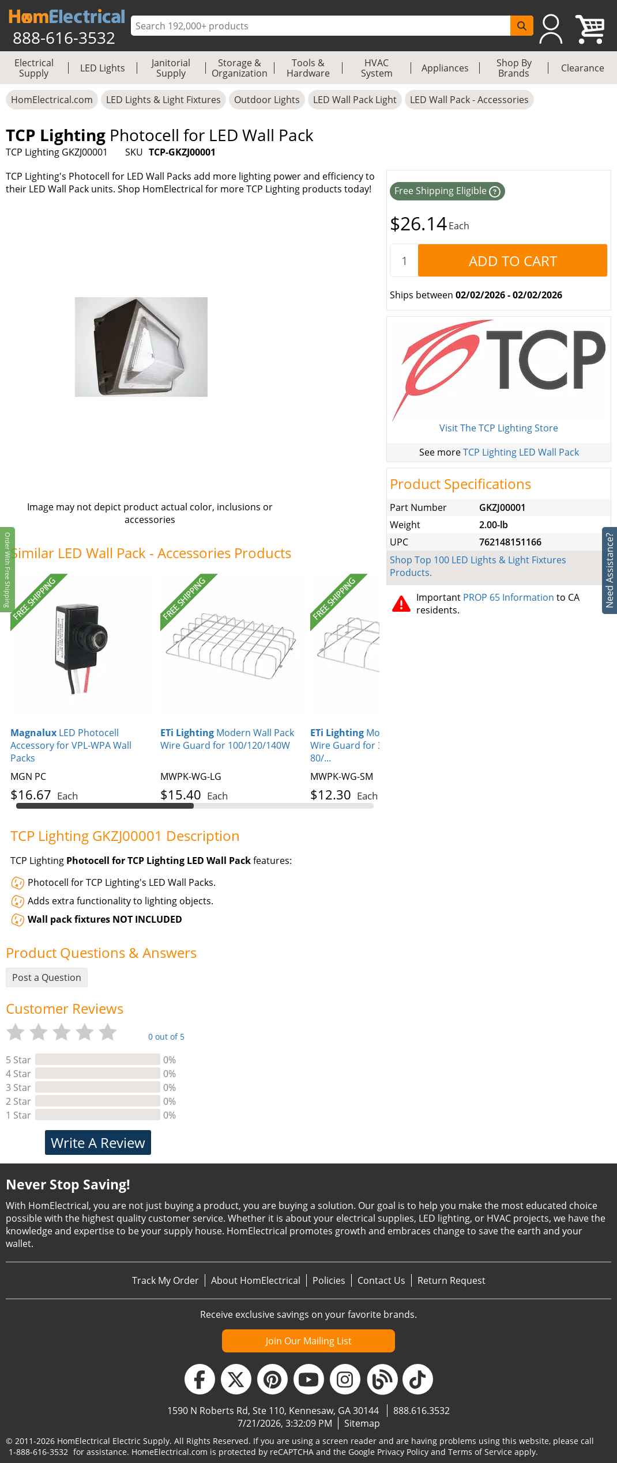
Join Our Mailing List (309, 1341)
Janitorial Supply (171, 67)
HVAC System (377, 67)
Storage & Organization (240, 67)
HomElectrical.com (52, 99)
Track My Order (165, 1280)
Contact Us (381, 1280)
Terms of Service (480, 1451)
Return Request (451, 1280)
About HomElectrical (255, 1280)
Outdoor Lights (267, 99)
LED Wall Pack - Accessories (469, 99)
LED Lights (102, 68)
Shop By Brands (514, 67)
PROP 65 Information (508, 597)
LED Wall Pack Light (355, 99)
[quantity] (404, 260)
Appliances (445, 68)
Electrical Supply (34, 67)
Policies (329, 1280)
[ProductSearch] (322, 26)
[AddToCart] (512, 260)
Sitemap (362, 1423)
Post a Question (46, 977)
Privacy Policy (402, 1451)
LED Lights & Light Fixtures (163, 99)
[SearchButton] (521, 26)
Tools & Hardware (308, 67)
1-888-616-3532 (38, 1451)
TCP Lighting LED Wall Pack (521, 452)
